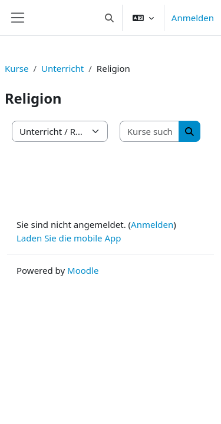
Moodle (82, 270)
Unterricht (62, 68)
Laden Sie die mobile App (69, 238)
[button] (109, 17)
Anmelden (192, 18)
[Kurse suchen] (150, 132)
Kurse (16, 68)
